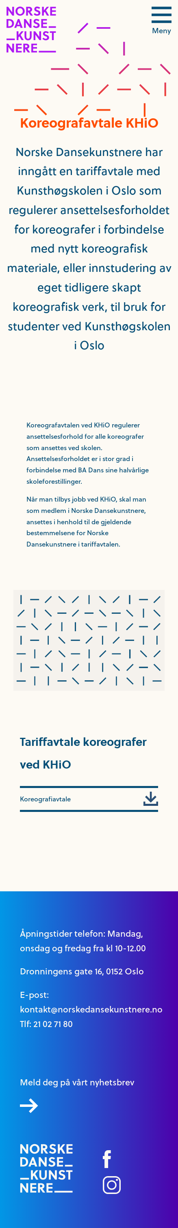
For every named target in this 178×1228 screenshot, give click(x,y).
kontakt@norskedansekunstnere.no (91, 1009)
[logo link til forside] (31, 50)
